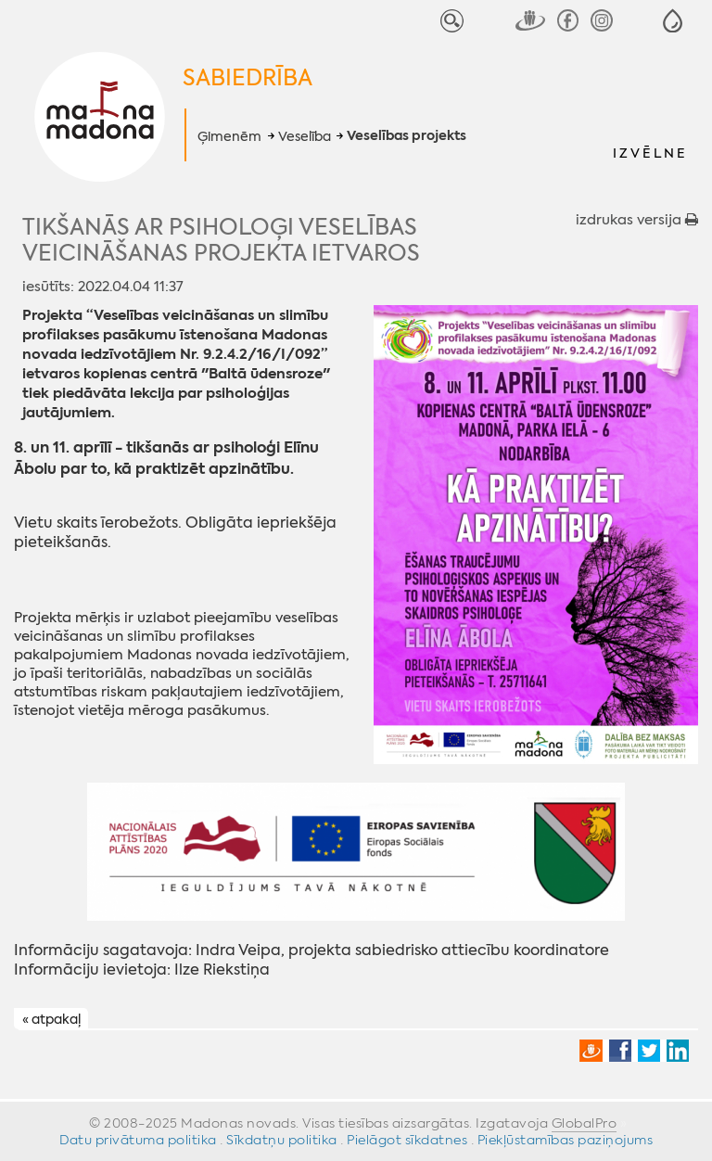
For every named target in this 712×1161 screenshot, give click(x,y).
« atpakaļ (51, 1019)
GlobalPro (584, 1123)
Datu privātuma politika (138, 1139)
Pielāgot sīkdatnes (407, 1139)
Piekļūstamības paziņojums (565, 1139)
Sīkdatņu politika (281, 1139)
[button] (672, 20)
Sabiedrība (247, 78)
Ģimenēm (229, 136)
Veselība (304, 136)
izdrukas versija (637, 220)
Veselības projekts (406, 136)
